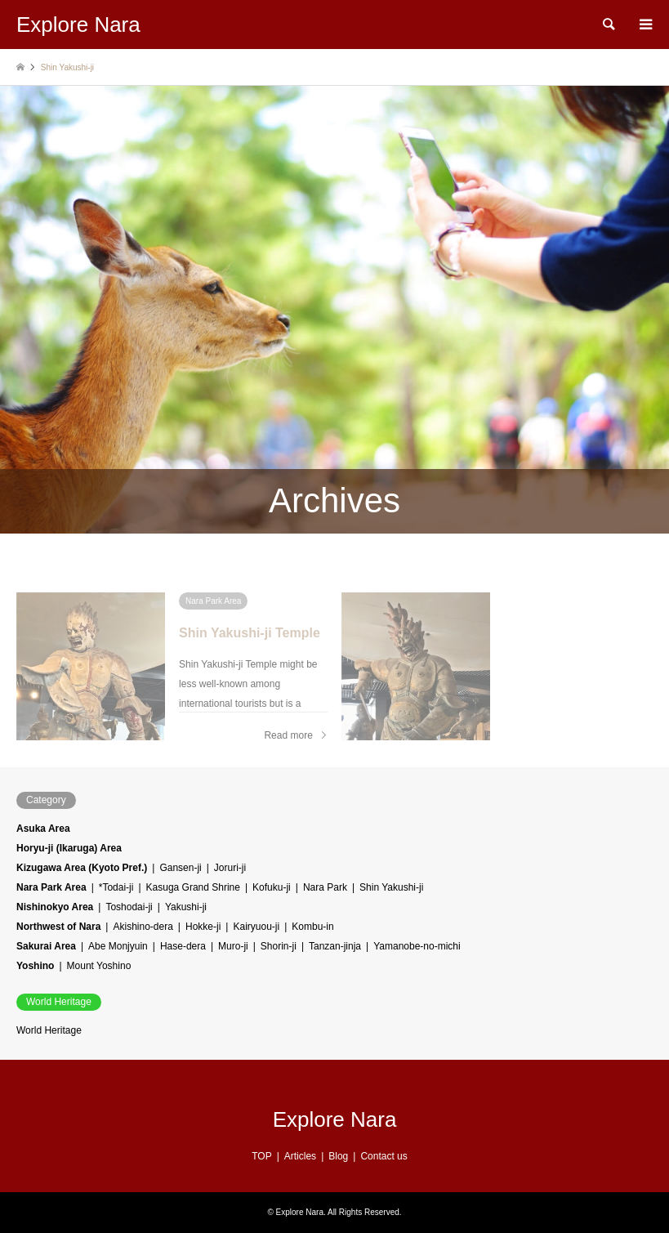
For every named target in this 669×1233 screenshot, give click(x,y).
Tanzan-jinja (335, 946)
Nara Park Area (51, 887)
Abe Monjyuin (118, 946)
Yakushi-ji (186, 907)
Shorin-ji (279, 946)
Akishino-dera (142, 926)
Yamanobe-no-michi (417, 946)
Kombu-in (312, 926)
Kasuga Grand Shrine (193, 887)
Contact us (383, 1156)
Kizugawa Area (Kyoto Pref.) (81, 867)
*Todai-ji (116, 887)
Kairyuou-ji (256, 926)
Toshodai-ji (128, 907)
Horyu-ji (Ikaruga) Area (69, 848)
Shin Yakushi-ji (391, 887)
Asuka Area (43, 828)
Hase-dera (183, 946)
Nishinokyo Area (54, 907)
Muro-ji (233, 946)
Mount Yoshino (99, 966)
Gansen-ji (180, 867)
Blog (338, 1156)
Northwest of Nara (58, 926)
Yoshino (35, 966)
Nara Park (325, 887)
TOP (261, 1156)
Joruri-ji (230, 867)
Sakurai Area (46, 946)
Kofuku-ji (271, 887)
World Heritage (49, 1030)
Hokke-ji (203, 926)
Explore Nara (335, 1119)
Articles (300, 1156)
